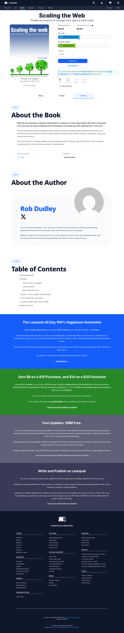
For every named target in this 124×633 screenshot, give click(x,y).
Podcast (109, 8)
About (40, 96)
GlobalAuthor (20, 564)
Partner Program (54, 580)
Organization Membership (82, 74)
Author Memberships (55, 538)
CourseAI (19, 561)
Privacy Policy (86, 580)
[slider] (79, 37)
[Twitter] (23, 217)
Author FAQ (52, 556)
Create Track (53, 547)
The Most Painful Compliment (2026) (93, 554)
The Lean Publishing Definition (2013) (94, 564)
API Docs (52, 571)
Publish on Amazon (22, 571)
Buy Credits (85, 540)
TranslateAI (20, 574)
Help (118, 8)
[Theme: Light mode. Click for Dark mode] (102, 2)
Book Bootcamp (21, 587)
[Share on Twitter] (19, 157)
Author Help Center (55, 559)
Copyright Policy (87, 578)
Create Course (53, 545)
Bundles (31, 8)
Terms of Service (87, 575)
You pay (61, 51)
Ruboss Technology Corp (72, 617)
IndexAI (18, 566)
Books (22, 8)
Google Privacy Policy (56, 627)
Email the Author (70, 157)
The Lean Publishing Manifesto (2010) (94, 566)
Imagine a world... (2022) (90, 561)
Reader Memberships (88, 538)
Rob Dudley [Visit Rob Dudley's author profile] (31, 85)
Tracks (50, 8)
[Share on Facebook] (22, 157)
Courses (41, 8)
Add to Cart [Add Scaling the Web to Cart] (73, 61)
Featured (7, 8)
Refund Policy (86, 583)
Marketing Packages (22, 569)
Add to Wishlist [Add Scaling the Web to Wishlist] (73, 66)
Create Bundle (53, 542)
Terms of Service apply (72, 627)
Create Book (53, 540)
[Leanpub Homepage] (10, 2)
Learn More (20, 597)
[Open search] (93, 2)
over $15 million (56, 402)
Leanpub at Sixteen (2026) (90, 556)
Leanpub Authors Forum (56, 561)
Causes (51, 583)
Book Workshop (21, 583)
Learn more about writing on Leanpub (62, 407)
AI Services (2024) (88, 559)
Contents (83, 96)
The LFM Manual (54, 566)
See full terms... (62, 361)
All (15, 8)
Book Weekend (21, 585)
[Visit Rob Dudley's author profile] (89, 202)
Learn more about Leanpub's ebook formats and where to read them (62, 455)
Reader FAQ (85, 542)
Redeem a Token (21, 552)
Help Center (85, 545)
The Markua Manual (55, 569)
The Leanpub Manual (55, 564)
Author (62, 96)
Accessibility (53, 585)
